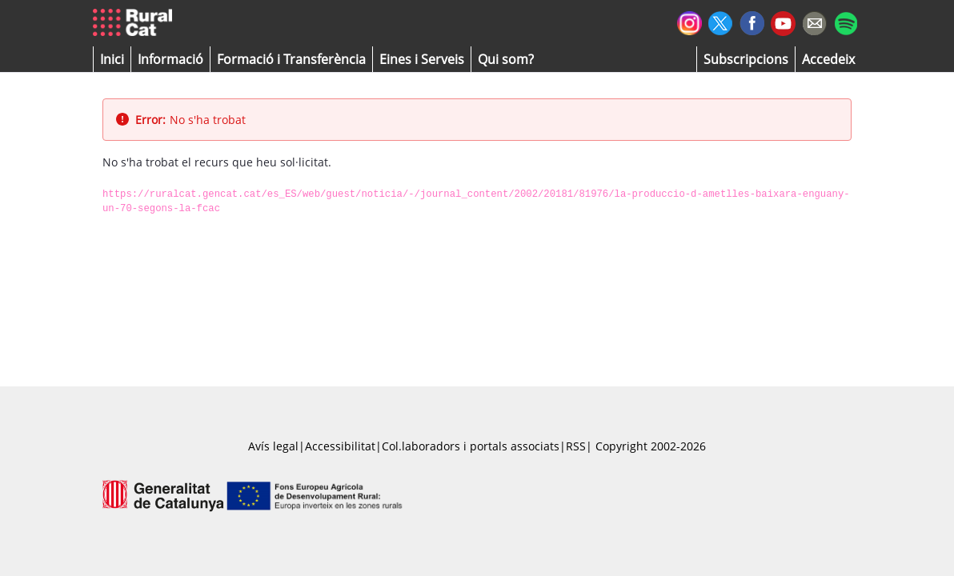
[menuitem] (291, 59)
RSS (576, 446)
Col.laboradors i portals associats (470, 446)
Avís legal (273, 446)
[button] (112, 59)
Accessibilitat (340, 446)
